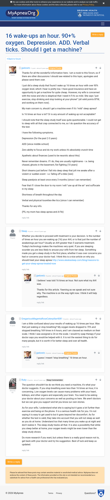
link (27, 218)
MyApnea (18, 493)
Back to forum (14, 59)
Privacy (59, 493)
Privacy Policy (88, 5)
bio (12, 392)
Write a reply (13, 462)
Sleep (24, 231)
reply (24, 218)
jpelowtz (25, 68)
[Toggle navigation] (103, 24)
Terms (50, 493)
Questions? (90, 493)
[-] (20, 68)
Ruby (23, 380)
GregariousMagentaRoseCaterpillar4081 (41, 318)
